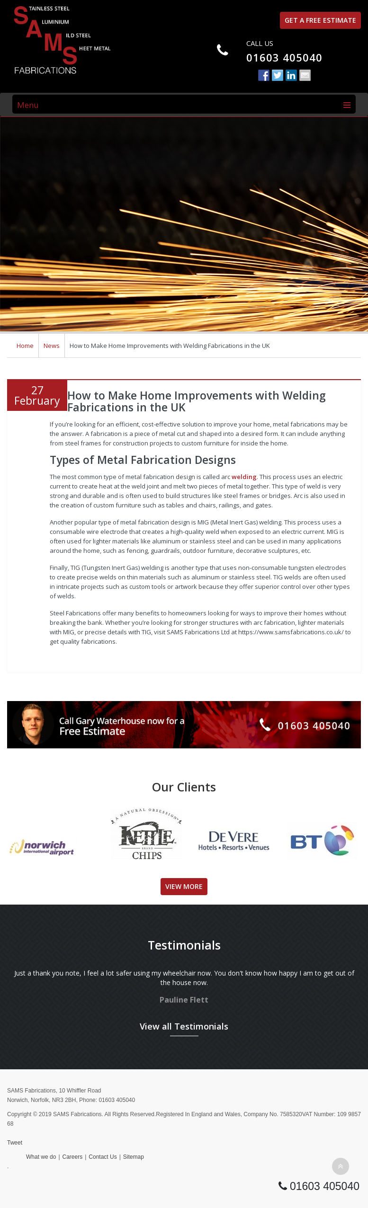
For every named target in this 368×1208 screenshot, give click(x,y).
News (52, 345)
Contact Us (103, 1157)
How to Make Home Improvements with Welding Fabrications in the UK (196, 401)
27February (37, 395)
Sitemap (133, 1157)
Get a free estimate (320, 20)
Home (25, 345)
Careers (73, 1157)
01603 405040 (284, 57)
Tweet (14, 1142)
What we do (41, 1157)
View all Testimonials (184, 1026)
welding (244, 476)
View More (184, 886)
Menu (28, 104)
